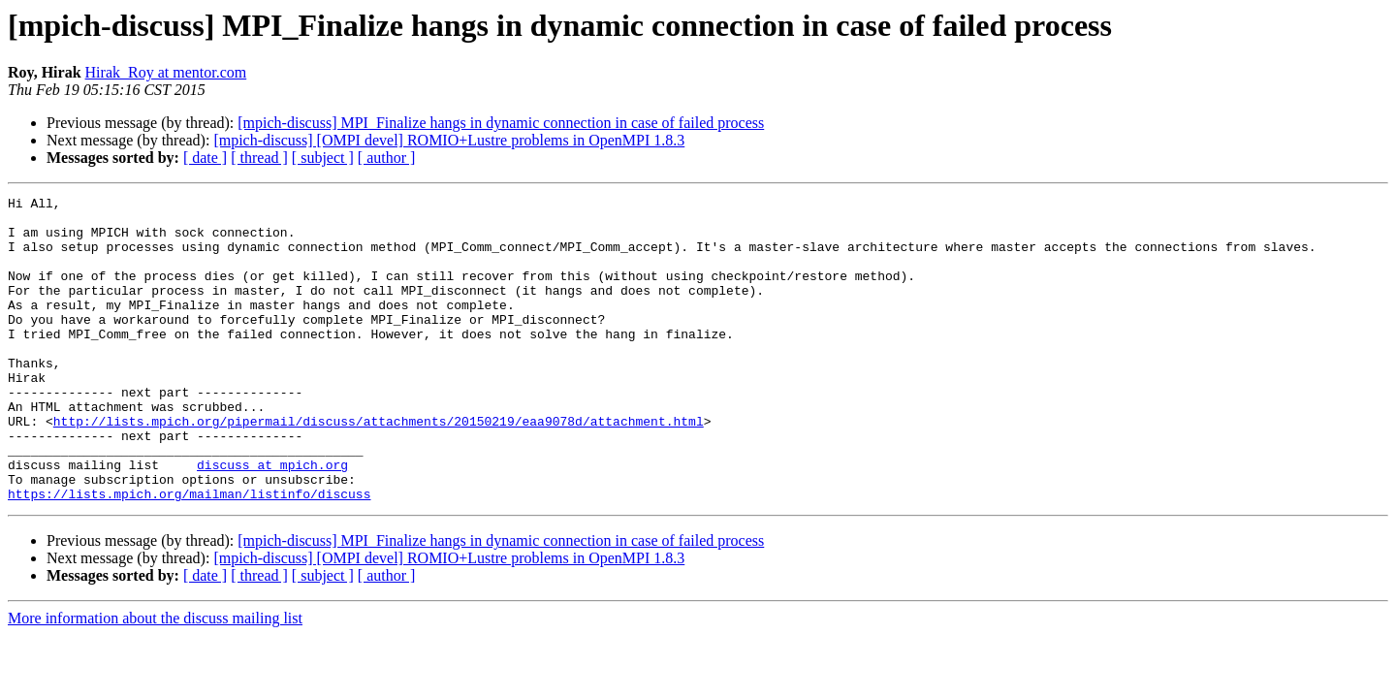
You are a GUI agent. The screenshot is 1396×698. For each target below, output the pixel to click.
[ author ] (387, 157)
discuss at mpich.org (272, 519)
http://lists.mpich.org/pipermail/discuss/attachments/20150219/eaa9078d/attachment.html (378, 467)
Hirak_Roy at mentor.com (166, 72)
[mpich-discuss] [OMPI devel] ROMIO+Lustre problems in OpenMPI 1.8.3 (448, 140)
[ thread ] (259, 157)
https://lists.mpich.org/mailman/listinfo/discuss (189, 554)
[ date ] (205, 157)
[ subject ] (323, 157)
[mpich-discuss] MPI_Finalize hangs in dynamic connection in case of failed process (501, 122)
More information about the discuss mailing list (155, 679)
